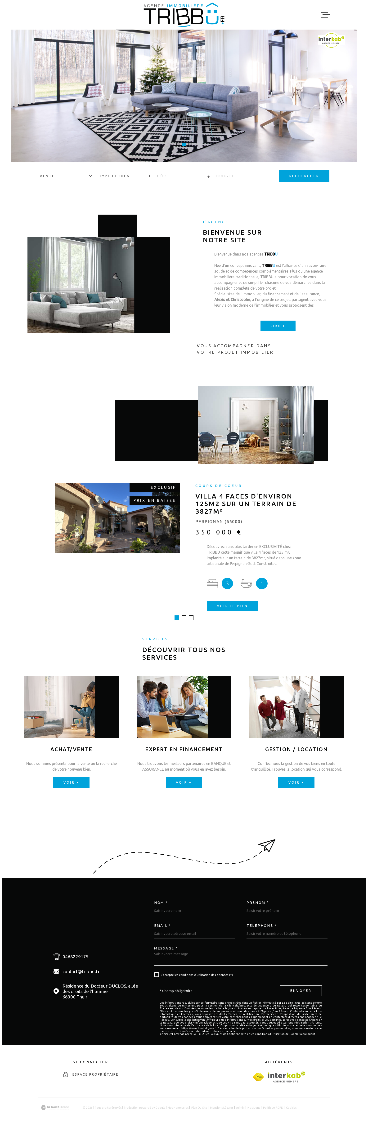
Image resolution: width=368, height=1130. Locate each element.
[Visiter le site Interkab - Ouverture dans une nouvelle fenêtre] (286, 1077)
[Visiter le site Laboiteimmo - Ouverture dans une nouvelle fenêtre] (55, 1107)
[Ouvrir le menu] (325, 15)
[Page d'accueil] (184, 14)
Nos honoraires (178, 1107)
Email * (162, 925)
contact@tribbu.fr (81, 971)
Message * (166, 948)
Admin (240, 1107)
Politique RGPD (273, 1107)
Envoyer (301, 991)
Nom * (161, 902)
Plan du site (199, 1107)
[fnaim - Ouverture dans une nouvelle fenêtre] (258, 1077)
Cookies (291, 1107)
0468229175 (76, 956)
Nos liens (253, 1107)
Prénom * (258, 902)
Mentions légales (221, 1107)
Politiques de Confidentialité (228, 1034)
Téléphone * (262, 925)
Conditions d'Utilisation (270, 1034)
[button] (178, 144)
